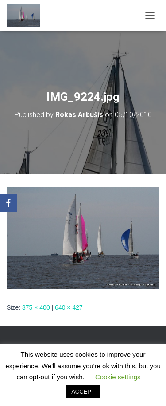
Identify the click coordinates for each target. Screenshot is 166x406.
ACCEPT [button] (83, 391)
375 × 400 (36, 307)
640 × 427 (69, 307)
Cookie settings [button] (118, 377)
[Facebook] (8, 203)
